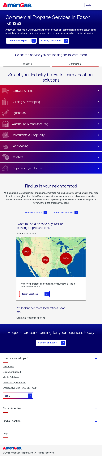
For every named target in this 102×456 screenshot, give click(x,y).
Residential (27, 63)
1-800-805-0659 (28, 387)
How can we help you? (16, 358)
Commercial (75, 63)
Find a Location (11, 420)
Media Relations (11, 377)
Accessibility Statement (14, 382)
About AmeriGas (12, 408)
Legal (6, 433)
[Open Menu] (97, 5)
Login (89, 5)
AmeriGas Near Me (66, 212)
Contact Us (8, 366)
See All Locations (36, 212)
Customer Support (12, 372)
